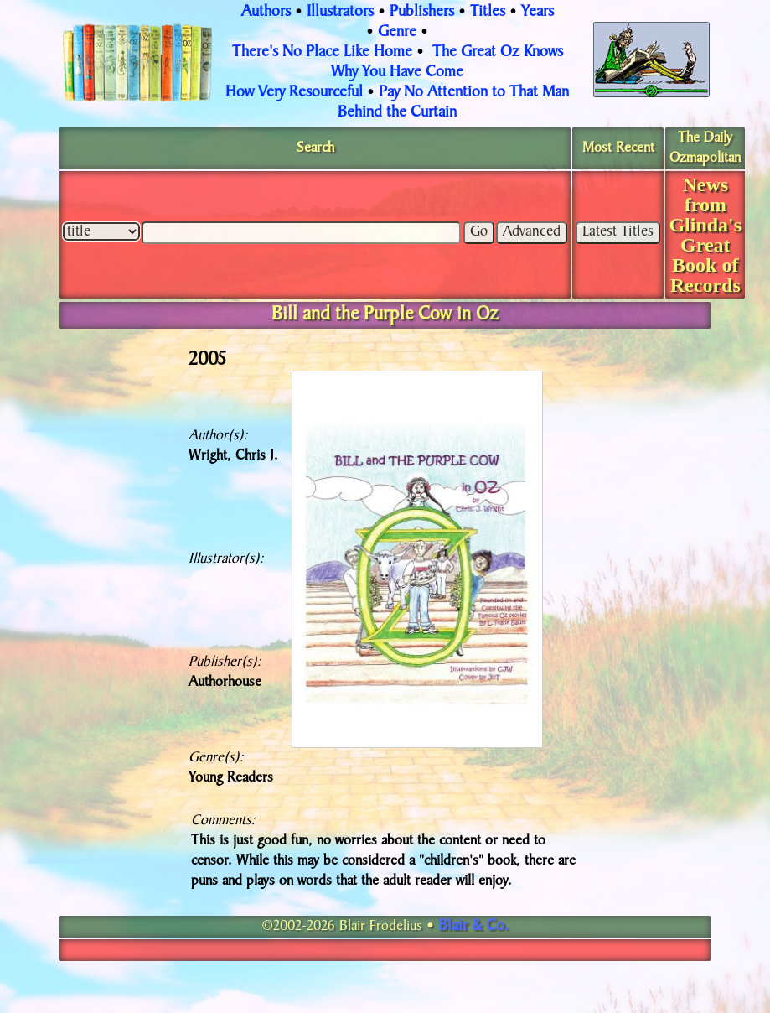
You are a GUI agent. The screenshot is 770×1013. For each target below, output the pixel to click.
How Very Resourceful (294, 93)
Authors (266, 12)
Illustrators (340, 12)
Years (537, 12)
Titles (487, 12)
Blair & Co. (473, 926)
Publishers (422, 12)
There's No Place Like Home (322, 52)
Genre (397, 32)
